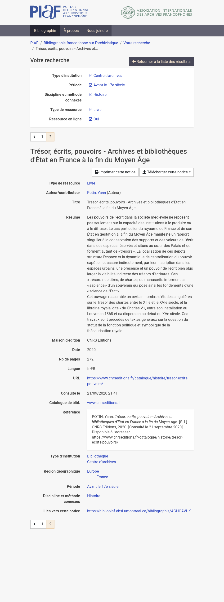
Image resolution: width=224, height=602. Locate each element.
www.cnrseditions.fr (104, 402)
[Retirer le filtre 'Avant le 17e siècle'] (109, 85)
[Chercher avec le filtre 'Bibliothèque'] (97, 456)
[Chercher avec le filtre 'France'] (102, 477)
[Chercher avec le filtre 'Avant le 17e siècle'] (103, 486)
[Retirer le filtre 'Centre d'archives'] (108, 75)
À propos (71, 30)
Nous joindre (97, 30)
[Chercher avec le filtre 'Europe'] (93, 471)
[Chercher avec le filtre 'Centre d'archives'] (101, 462)
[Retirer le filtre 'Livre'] (98, 109)
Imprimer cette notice (115, 172)
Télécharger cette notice (165, 172)
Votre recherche (136, 43)
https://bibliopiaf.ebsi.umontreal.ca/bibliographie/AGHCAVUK (139, 511)
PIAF (34, 43)
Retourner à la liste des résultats (161, 61)
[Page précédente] (34, 136)
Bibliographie (45, 30)
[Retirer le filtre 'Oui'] (96, 119)
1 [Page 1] (42, 137)
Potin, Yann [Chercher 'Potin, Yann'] (96, 192)
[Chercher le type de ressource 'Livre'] (91, 183)
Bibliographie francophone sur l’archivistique (81, 43)
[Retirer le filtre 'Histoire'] (100, 94)
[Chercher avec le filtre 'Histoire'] (93, 496)
